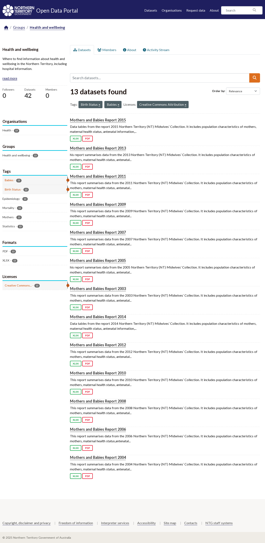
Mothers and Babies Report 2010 (98, 373)
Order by (218, 90)
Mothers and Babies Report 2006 (98, 429)
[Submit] (254, 77)
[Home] (6, 27)
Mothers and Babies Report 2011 (98, 176)
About (214, 10)
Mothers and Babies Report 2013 (98, 148)
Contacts (190, 523)
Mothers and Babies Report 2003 (98, 288)
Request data (195, 10)
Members (106, 50)
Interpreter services (115, 523)
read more (9, 78)
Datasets (150, 10)
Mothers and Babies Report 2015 (98, 120)
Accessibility (146, 523)
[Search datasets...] (159, 77)
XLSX (76, 138)
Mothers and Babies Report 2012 (98, 345)
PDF (87, 138)
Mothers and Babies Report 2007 (98, 232)
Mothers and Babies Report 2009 (98, 204)
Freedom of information (76, 523)
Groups (19, 27)
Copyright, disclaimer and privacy (26, 523)
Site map (170, 523)
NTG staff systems (219, 523)
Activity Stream (156, 50)
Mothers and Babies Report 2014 (98, 316)
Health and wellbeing (47, 27)
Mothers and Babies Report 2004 (98, 457)
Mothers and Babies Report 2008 (98, 401)
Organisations (172, 10)
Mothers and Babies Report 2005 (98, 260)
